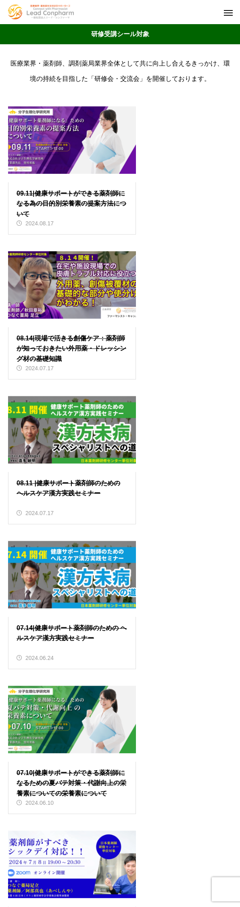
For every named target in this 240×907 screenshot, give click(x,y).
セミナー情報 (120, 816)
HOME (120, 802)
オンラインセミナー (79, 718)
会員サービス (69, 737)
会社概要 (120, 830)
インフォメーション (79, 700)
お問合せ (120, 844)
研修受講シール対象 (79, 755)
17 (167, 549)
